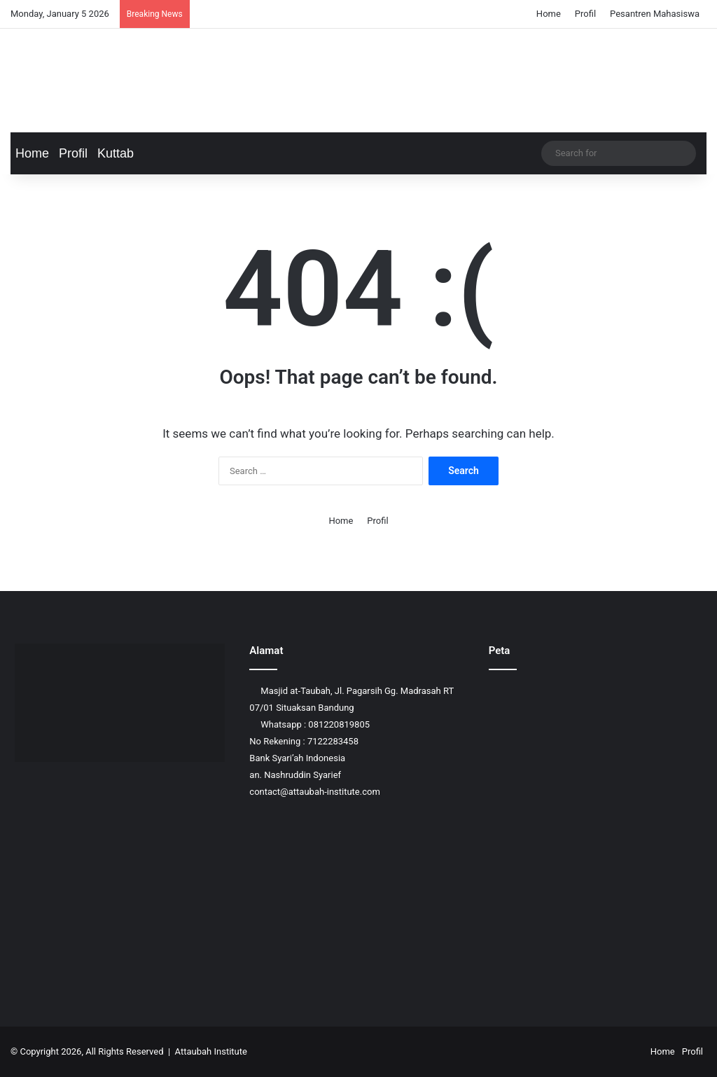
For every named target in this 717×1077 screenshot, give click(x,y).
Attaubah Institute (211, 1051)
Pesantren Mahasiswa (654, 13)
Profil (585, 13)
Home (548, 13)
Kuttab (115, 153)
